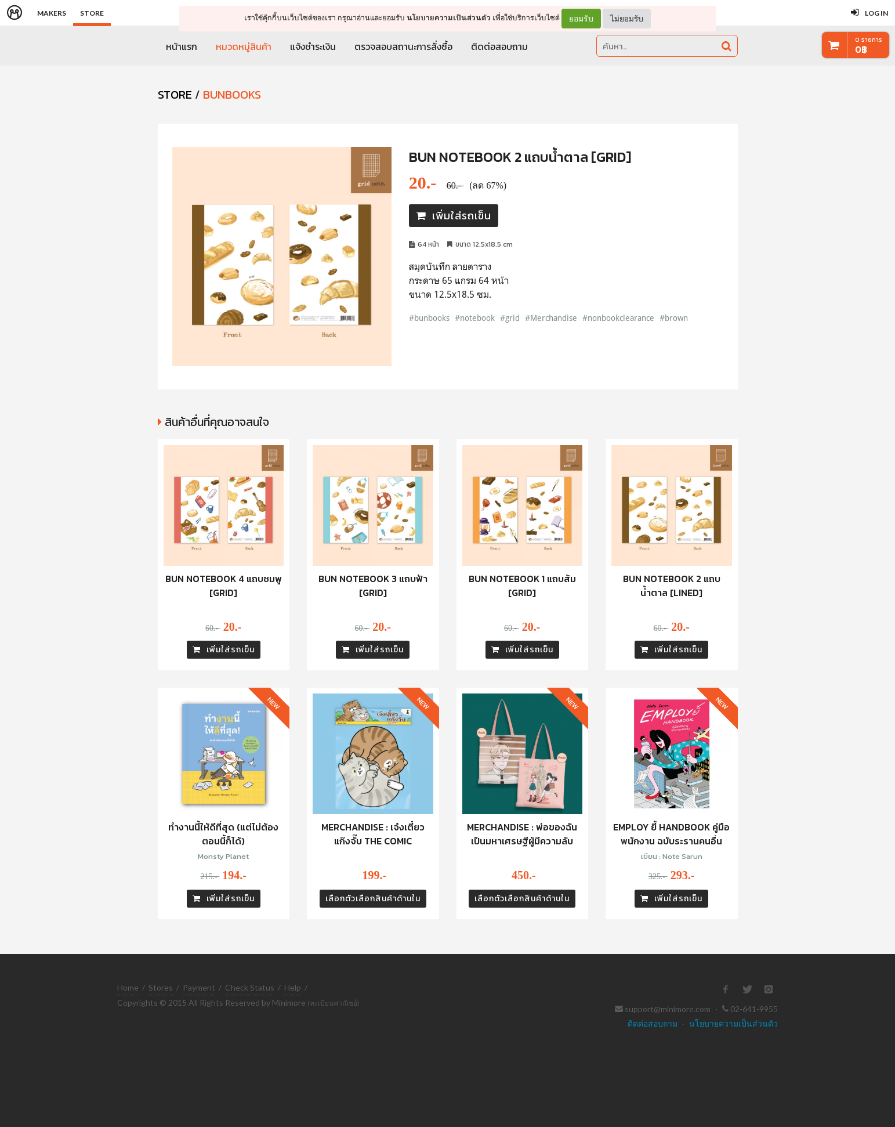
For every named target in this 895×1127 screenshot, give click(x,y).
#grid (510, 318)
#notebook (475, 318)
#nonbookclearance (618, 318)
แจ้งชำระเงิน (313, 46)
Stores (160, 987)
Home (128, 987)
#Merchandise (551, 318)
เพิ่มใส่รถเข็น (453, 215)
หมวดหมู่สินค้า (243, 46)
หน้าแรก (181, 46)
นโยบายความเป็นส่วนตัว (449, 17)
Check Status (249, 987)
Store (92, 13)
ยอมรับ (581, 18)
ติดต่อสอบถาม (499, 46)
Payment (199, 987)
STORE (175, 94)
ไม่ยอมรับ (626, 18)
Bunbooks (232, 94)
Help (292, 987)
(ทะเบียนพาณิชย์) (333, 1003)
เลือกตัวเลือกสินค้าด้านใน (373, 899)
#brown (674, 318)
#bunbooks (429, 318)
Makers (51, 13)
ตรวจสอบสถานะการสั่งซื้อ (403, 46)
